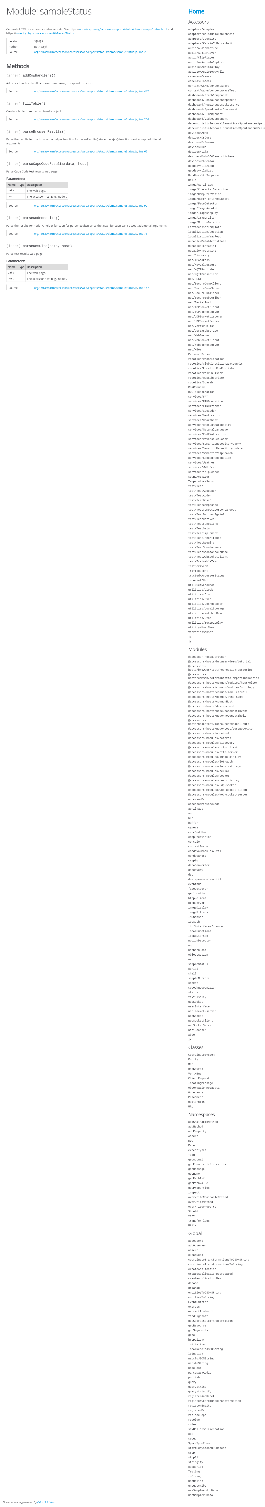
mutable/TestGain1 (202, 246)
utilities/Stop (199, 618)
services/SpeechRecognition (209, 458)
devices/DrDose (199, 138)
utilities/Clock (200, 590)
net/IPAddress (199, 260)
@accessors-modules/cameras (209, 738)
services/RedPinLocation (207, 434)
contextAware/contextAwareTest (212, 90)
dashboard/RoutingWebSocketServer (214, 105)
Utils (192, 1225)
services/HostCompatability (209, 425)
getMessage (196, 1169)
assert (193, 1250)
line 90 (142, 205)
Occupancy (195, 1092)
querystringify (199, 1391)
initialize (196, 1344)
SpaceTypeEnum (199, 1443)
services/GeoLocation (204, 415)
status (193, 992)
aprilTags (195, 809)
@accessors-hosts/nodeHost (208, 733)
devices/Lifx (198, 152)
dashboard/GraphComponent (208, 95)
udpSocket (195, 1002)
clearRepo (195, 1255)
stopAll (194, 1457)
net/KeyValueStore (202, 265)
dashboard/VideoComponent (208, 119)
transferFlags (199, 1221)
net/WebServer (199, 335)
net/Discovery (199, 255)
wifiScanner (197, 1030)
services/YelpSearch (204, 472)
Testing (194, 1471)
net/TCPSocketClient (204, 307)
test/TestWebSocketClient (208, 557)
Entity (193, 1059)
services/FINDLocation (205, 401)
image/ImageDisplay (203, 213)
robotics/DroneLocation (206, 359)
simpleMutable (199, 978)
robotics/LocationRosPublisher (212, 368)
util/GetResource (201, 585)
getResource (197, 1325)
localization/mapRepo (204, 236)
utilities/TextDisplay (205, 623)
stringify (195, 1462)
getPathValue (198, 1183)
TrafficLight (198, 571)
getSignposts (198, 1330)
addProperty (197, 1131)
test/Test (195, 486)
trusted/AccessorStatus (206, 575)
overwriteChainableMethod (208, 1197)
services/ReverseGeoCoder (208, 439)
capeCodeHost (198, 832)
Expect (193, 1145)
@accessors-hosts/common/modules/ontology (221, 687)
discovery (195, 870)
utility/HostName (201, 627)
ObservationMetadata (204, 1088)
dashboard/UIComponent (205, 114)
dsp (190, 875)
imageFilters (198, 912)
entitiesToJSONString (204, 1292)
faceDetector (198, 889)
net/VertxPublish (201, 326)
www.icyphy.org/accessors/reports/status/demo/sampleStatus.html (123, 29)
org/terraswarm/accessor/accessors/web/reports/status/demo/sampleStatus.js (85, 52)
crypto (193, 860)
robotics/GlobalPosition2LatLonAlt (215, 364)
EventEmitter (198, 1302)
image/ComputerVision (204, 194)
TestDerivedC (198, 566)
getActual (195, 1159)
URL (190, 1106)
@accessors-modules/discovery (211, 743)
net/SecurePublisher (204, 293)
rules (192, 1424)
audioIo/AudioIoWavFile (206, 72)
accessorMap (197, 799)
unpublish (195, 1481)
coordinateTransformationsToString (215, 1264)
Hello (192, 180)
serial (193, 969)
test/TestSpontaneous (204, 547)
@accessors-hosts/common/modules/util (218, 692)
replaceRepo (197, 1415)
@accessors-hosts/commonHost (210, 701)
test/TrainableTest (203, 561)
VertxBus (194, 1074)
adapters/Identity (202, 39)
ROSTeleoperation (201, 392)
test (191, 1216)
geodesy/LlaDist (200, 170)
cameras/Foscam (199, 81)
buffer (193, 823)
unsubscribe (197, 1486)
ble (190, 818)
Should (193, 1211)
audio (192, 813)
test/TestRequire (201, 543)
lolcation (195, 1354)
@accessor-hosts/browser (207, 657)
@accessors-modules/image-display (214, 757)
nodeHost (194, 1368)
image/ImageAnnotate (204, 208)
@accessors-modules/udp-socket (212, 785)
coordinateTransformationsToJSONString (218, 1260)
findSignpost (198, 1316)
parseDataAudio (199, 1373)
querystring (197, 1387)
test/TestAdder (199, 495)
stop (191, 1453)
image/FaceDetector (203, 203)
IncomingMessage (200, 1083)
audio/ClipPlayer (201, 57)
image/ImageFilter (202, 218)
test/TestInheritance (204, 538)
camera (193, 827)
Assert (193, 1136)
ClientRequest (199, 1078)
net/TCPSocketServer (204, 312)
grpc (191, 1335)
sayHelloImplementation (206, 1429)
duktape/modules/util (204, 879)
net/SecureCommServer (204, 288)
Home (196, 11)
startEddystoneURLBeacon (207, 1448)
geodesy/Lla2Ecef (201, 166)
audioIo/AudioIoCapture (206, 62)
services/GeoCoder (202, 411)
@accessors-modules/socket (208, 776)
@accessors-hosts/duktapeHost (211, 706)
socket (193, 983)
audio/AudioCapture (203, 48)
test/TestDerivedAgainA (206, 514)
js (190, 637)
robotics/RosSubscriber (206, 378)
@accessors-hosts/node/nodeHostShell (217, 716)
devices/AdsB (198, 133)
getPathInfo (197, 1178)
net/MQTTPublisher (202, 269)
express (194, 1307)
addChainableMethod (203, 1122)
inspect (194, 1192)
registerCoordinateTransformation (214, 1401)
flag (191, 1155)
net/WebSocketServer (204, 345)
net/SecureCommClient (204, 284)
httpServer (196, 903)
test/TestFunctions (203, 524)
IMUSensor (195, 917)
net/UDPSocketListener (205, 316)
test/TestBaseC (199, 500)
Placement (195, 1097)
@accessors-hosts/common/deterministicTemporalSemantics (223, 676)
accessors (195, 1241)
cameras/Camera (199, 76)
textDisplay (197, 997)
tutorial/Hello (199, 580)
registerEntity (199, 1406)
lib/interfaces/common (205, 926)
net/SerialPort (199, 302)
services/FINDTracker (204, 406)
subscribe (195, 1467)
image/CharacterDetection (208, 189)
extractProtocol (200, 1311)
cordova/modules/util (204, 851)
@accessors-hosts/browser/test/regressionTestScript (220, 668)
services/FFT (198, 397)
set (190, 1434)
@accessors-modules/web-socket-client (218, 790)
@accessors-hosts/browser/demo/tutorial (219, 661)
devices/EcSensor (201, 142)
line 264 (143, 119)
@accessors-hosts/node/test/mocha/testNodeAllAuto (218, 722)
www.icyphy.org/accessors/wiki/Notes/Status (45, 33)
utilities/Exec (199, 599)
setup (192, 1438)
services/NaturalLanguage (208, 429)
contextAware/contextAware (208, 86)
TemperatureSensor (202, 481)
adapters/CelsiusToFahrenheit (211, 34)
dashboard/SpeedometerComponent (213, 109)
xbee (191, 1035)
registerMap (197, 1410)
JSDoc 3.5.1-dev (45, 1502)
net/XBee (194, 349)
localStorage (198, 936)
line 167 (143, 288)
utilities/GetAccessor (205, 604)
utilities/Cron (199, 594)
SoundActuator (199, 477)
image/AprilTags (200, 185)
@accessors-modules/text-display (213, 780)
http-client (197, 898)
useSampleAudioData (203, 1490)
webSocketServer (200, 1025)
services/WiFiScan (202, 467)
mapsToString (198, 1363)
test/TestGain (199, 528)
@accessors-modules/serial (208, 771)
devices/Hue (197, 147)
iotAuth (194, 922)
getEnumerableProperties (207, 1164)
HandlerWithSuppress (204, 175)
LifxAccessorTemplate (204, 227)
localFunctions (199, 931)
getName (194, 1174)
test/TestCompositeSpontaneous (212, 510)
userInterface (199, 1006)
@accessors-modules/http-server (213, 752)
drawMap (194, 1288)
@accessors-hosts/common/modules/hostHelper (223, 683)
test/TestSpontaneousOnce (208, 552)
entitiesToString (201, 1297)
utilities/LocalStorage (206, 608)
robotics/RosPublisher (205, 373)
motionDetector (199, 940)
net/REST (194, 279)
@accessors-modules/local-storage (214, 766)
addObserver (197, 1245)
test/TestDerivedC (202, 519)
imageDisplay (198, 907)
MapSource (195, 1069)
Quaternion (196, 1102)
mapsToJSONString (201, 1358)
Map (190, 1064)
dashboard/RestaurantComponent (212, 100)
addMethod (195, 1126)
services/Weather (201, 462)
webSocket (195, 1016)
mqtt (191, 945)
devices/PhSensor (201, 161)
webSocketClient (200, 1021)
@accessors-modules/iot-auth (210, 762)
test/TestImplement (203, 533)
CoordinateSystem (201, 1055)
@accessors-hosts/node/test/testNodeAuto (220, 729)
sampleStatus (198, 964)
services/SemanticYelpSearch (210, 453)
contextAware (198, 846)
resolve (194, 1420)
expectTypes (197, 1150)
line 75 (142, 233)
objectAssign (198, 955)
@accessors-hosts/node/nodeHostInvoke (218, 711)
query (192, 1382)
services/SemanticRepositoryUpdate (215, 448)
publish (194, 1377)
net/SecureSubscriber (204, 298)
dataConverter (199, 865)
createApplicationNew (204, 1278)
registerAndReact (201, 1396)
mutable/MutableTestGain (207, 241)
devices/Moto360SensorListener (212, 156)
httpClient (196, 1340)
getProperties (199, 1188)
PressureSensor (199, 354)
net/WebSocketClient (204, 340)
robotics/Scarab (200, 382)
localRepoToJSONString (205, 1349)
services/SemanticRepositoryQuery (214, 444)
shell (192, 973)
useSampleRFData (200, 1495)
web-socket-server (202, 1011)
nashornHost (197, 950)
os (190, 959)
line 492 (143, 91)
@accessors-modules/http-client (213, 747)
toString (194, 1476)
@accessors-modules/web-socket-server (218, 794)
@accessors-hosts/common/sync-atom (215, 697)
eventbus (194, 884)
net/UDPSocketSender (204, 321)
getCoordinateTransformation (210, 1321)
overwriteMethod (200, 1202)
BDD (190, 1141)
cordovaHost (197, 856)
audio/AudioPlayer (202, 53)
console (194, 842)
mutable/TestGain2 (202, 251)
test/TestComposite (203, 505)
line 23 (142, 52)
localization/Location (205, 232)
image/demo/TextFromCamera (208, 199)
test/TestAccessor (202, 491)
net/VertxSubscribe (203, 331)
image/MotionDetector (204, 222)
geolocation (197, 893)
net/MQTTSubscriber (203, 274)
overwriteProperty (202, 1207)
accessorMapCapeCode (204, 804)
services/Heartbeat (203, 420)
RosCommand (196, 387)
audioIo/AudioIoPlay (204, 67)
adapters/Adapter (201, 29)
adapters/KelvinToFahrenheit (210, 43)
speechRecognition (202, 988)
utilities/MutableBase (205, 613)
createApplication (202, 1269)
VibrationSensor (200, 632)
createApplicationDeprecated (210, 1274)
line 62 (142, 151)
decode (193, 1283)
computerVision (199, 837)
